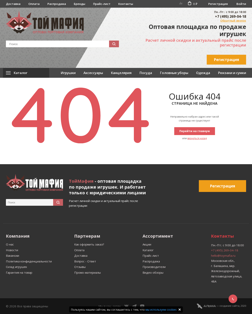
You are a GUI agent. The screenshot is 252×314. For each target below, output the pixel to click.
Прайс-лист (101, 4)
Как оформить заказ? (89, 244)
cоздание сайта (229, 306)
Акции (147, 244)
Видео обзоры (153, 272)
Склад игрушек (16, 267)
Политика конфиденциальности (29, 261)
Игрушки (68, 72)
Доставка (13, 4)
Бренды (79, 4)
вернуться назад (197, 138)
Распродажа (56, 4)
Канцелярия (121, 72)
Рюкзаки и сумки (232, 72)
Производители (154, 267)
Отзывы (80, 267)
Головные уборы (174, 72)
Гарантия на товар (19, 272)
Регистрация (218, 4)
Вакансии (12, 255)
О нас (10, 244)
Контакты (125, 4)
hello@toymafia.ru (223, 255)
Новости (12, 250)
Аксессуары (93, 72)
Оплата (34, 4)
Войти (241, 4)
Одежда (203, 72)
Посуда (145, 72)
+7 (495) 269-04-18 (230, 16)
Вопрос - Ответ (85, 261)
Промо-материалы (87, 272)
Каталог (148, 250)
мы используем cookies (161, 309)
